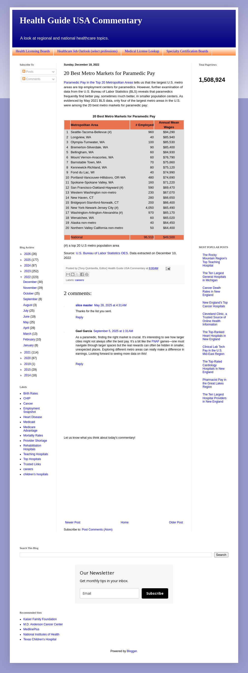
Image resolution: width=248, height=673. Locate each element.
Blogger (132, 651)
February (29, 339)
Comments (31, 79)
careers (79, 280)
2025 (28, 260)
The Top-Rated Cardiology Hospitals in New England (213, 367)
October (28, 293)
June (26, 316)
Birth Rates (30, 393)
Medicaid (29, 422)
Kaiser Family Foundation (40, 619)
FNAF (155, 341)
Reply (79, 317)
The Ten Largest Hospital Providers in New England (214, 398)
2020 (28, 358)
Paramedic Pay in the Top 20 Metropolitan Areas (98, 82)
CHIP (26, 398)
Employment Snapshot (31, 410)
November (30, 288)
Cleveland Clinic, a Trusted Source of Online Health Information (215, 319)
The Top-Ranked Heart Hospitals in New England (214, 335)
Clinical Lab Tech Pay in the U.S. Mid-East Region (214, 350)
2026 (28, 254)
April (26, 328)
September (30, 299)
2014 (28, 375)
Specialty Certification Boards (187, 51)
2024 (28, 265)
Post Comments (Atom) (97, 529)
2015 (28, 369)
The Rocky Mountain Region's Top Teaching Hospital (215, 260)
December (30, 282)
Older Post (176, 522)
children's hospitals (35, 474)
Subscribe (155, 593)
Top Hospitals (32, 459)
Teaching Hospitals (35, 454)
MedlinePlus (31, 629)
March (27, 334)
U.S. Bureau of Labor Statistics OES (102, 253)
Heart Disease (32, 417)
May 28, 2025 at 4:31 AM (110, 305)
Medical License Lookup (142, 51)
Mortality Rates (33, 435)
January (28, 345)
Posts (27, 71)
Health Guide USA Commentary (81, 20)
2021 (28, 352)
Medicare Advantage (30, 428)
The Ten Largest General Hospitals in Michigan (214, 276)
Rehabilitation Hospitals (32, 447)
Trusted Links (32, 464)
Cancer (28, 403)
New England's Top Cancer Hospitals (215, 304)
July (26, 310)
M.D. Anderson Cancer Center (43, 624)
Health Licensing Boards (33, 51)
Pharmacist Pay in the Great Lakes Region (214, 383)
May (26, 322)
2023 (28, 271)
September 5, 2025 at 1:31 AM (113, 331)
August (28, 305)
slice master (84, 305)
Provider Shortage (35, 440)
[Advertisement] (124, 480)
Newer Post (72, 522)
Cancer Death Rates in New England (212, 291)
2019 (28, 364)
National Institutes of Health (41, 634)
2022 (28, 277)
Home (125, 522)
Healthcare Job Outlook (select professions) (87, 51)
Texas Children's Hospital (39, 639)
